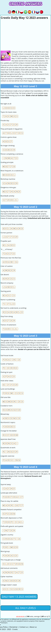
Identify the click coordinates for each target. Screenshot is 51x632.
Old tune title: (6, 397)
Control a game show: (9, 137)
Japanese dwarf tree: (8, 439)
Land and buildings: (8, 389)
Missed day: (5, 414)
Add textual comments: (9, 568)
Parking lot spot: (7, 372)
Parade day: (5, 120)
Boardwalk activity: (7, 196)
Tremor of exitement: (8, 325)
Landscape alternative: (9, 493)
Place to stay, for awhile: (9, 501)
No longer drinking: (8, 145)
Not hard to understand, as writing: (14, 308)
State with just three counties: (12, 224)
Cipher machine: (7, 576)
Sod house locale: (7, 355)
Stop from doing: (7, 316)
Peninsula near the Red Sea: (11, 258)
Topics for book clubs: (9, 112)
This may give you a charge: (11, 560)
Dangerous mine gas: (8, 187)
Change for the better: (9, 431)
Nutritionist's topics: (8, 422)
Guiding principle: (7, 162)
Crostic (15, 629)
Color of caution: (7, 266)
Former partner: (6, 233)
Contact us (23, 627)
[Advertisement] (25, 35)
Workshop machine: (8, 179)
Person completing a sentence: (12, 154)
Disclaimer (13, 627)
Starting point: (6, 291)
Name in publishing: (8, 300)
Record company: (7, 283)
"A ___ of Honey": (7, 249)
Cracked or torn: (7, 406)
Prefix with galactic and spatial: (12, 526)
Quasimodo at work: (8, 447)
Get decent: (5, 274)
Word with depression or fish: (11, 518)
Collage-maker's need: (9, 585)
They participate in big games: (12, 129)
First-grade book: (7, 543)
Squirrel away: (6, 484)
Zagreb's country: (7, 535)
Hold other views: (7, 381)
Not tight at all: (6, 104)
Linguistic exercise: (7, 456)
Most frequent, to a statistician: (12, 171)
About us (33, 627)
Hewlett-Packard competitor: (11, 509)
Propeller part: (6, 241)
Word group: (5, 551)
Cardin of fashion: (7, 364)
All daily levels (25, 608)
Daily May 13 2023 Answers (19, 596)
